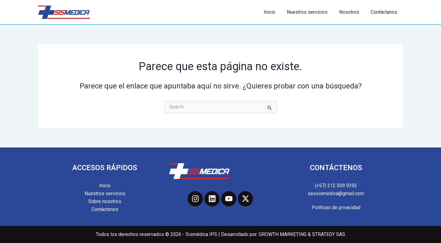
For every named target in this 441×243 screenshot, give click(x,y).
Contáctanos (385, 12)
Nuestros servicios (311, 12)
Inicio (276, 12)
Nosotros (352, 12)
